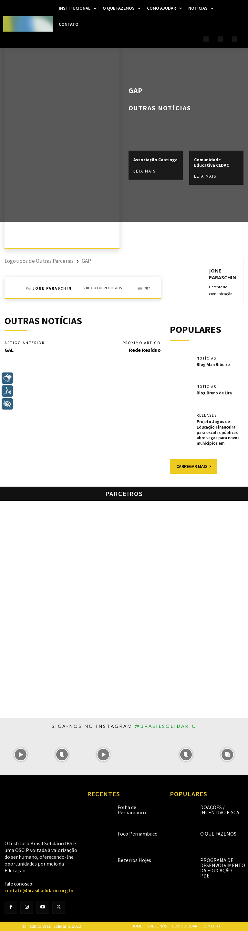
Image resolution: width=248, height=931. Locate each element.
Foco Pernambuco (138, 833)
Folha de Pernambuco (132, 810)
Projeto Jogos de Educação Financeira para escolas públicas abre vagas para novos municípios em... (218, 432)
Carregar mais (193, 466)
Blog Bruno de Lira (214, 393)
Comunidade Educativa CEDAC (211, 162)
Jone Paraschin (52, 288)
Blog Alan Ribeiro (213, 364)
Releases (207, 415)
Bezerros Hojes (134, 860)
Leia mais (144, 171)
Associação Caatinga (155, 160)
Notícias (206, 358)
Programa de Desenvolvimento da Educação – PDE (222, 868)
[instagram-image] (20, 754)
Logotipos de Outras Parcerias (39, 260)
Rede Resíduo (145, 350)
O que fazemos (218, 833)
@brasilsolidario (166, 726)
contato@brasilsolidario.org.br (39, 891)
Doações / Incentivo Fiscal (221, 810)
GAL (9, 350)
